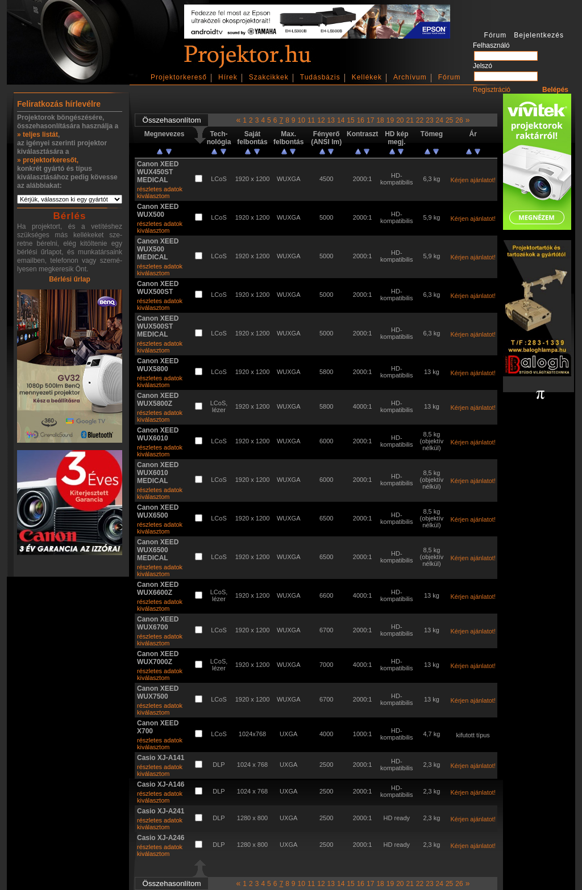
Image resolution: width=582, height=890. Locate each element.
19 (390, 120)
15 (350, 120)
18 (380, 120)
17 (370, 120)
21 (409, 120)
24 (439, 120)
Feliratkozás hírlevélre (59, 103)
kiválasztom (153, 195)
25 (449, 120)
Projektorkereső (179, 77)
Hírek (228, 77)
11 (311, 120)
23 (429, 120)
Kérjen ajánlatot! (473, 180)
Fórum (449, 77)
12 (321, 120)
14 (340, 120)
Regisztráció (491, 90)
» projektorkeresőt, (47, 160)
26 (459, 120)
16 (360, 120)
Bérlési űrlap (69, 279)
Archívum (410, 77)
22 (419, 120)
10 (301, 120)
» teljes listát (37, 134)
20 (400, 120)
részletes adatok (159, 189)
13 (331, 120)
